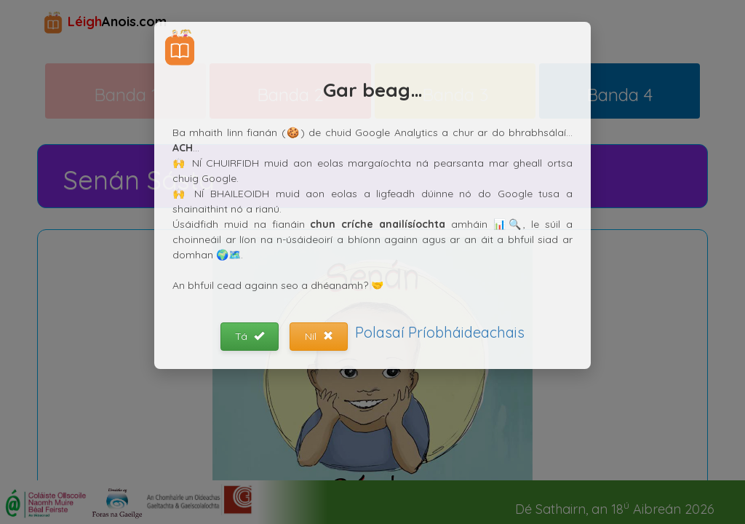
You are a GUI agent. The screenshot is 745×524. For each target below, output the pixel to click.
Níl (319, 336)
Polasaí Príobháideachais (440, 332)
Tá (249, 336)
